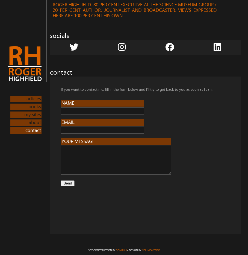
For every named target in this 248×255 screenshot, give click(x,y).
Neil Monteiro (151, 250)
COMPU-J (121, 250)
